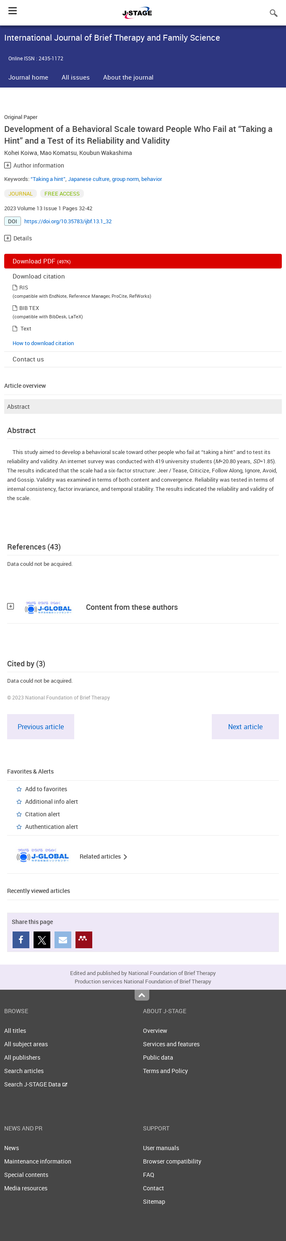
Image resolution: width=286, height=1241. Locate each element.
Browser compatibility (172, 1161)
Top (142, 995)
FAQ (148, 1175)
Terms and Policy (165, 1071)
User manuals (161, 1148)
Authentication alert (51, 827)
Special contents (26, 1175)
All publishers (22, 1057)
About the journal (128, 77)
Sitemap (154, 1201)
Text (26, 328)
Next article (245, 726)
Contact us (28, 359)
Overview (155, 1031)
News (11, 1148)
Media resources (25, 1188)
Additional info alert (51, 801)
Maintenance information (37, 1161)
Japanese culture (88, 179)
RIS (23, 287)
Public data (158, 1057)
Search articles (24, 1071)
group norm (125, 179)
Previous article (41, 726)
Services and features (171, 1044)
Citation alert (42, 814)
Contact (153, 1188)
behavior (151, 179)
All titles (15, 1031)
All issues (76, 77)
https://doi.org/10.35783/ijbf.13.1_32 (68, 221)
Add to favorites (46, 789)
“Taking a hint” (48, 179)
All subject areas (26, 1044)
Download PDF (42, 261)
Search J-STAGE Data (36, 1084)
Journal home (28, 77)
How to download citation (43, 343)
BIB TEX (29, 308)
